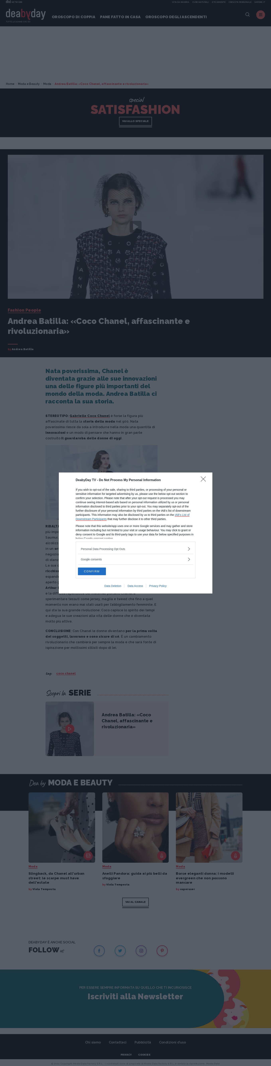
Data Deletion (112, 586)
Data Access (135, 586)
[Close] (204, 480)
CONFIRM (97, 571)
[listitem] (135, 549)
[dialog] (135, 533)
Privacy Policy (158, 586)
